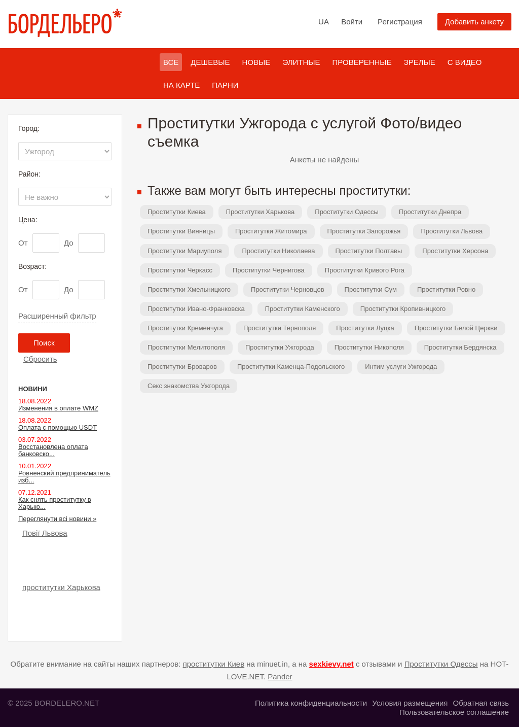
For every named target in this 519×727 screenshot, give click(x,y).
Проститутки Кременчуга (185, 328)
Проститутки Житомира (271, 231)
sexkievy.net (331, 664)
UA (323, 21)
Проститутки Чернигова (269, 270)
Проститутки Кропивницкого (403, 309)
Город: (29, 128)
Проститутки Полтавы (369, 251)
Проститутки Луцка (365, 328)
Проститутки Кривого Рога (364, 270)
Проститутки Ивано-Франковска (196, 309)
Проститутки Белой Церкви (456, 328)
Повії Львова (44, 533)
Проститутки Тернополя (279, 328)
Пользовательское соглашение (454, 712)
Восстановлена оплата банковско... (53, 450)
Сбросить (40, 359)
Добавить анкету (474, 21)
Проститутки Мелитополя (186, 347)
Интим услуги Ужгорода (401, 366)
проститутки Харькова (61, 587)
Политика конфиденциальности (311, 703)
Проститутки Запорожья (364, 231)
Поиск (44, 342)
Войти (351, 21)
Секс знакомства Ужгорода (188, 386)
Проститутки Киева (176, 212)
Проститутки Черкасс (179, 270)
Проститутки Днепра (430, 212)
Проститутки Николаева (278, 251)
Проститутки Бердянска (460, 347)
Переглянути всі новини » (57, 519)
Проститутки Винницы (181, 231)
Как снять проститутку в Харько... (54, 503)
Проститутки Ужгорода (279, 347)
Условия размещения (410, 703)
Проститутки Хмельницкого (189, 289)
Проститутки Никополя (369, 347)
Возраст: (32, 266)
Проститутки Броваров (182, 366)
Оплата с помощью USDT (57, 427)
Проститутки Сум (371, 289)
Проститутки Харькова (260, 212)
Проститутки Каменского (302, 309)
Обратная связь (481, 703)
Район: (29, 174)
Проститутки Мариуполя (184, 251)
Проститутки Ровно (446, 289)
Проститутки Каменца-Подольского (291, 366)
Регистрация (400, 21)
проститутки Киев (214, 664)
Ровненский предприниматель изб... (64, 476)
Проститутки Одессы (347, 212)
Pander (280, 676)
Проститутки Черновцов (287, 289)
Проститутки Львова (452, 231)
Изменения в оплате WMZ (58, 408)
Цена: (28, 219)
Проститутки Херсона (455, 251)
